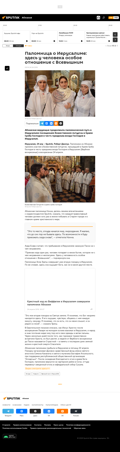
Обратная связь (80, 428)
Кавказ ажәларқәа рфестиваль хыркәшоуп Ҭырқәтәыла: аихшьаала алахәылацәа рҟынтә (98, 37)
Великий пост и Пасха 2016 (50, 374)
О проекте (6, 425)
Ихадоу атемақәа (65, 35)
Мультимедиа (52, 405)
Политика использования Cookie (14, 428)
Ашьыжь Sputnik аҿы (12, 33)
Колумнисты (37, 405)
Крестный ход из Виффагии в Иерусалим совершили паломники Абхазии (58, 303)
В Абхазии (17, 405)
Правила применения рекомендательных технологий (50, 428)
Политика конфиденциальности (78, 425)
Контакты (37, 425)
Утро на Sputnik (37, 33)
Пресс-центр (65, 405)
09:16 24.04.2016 (31, 67)
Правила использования (22, 425)
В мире (28, 374)
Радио (26, 405)
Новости (36, 374)
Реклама (47, 425)
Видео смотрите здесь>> (37, 368)
